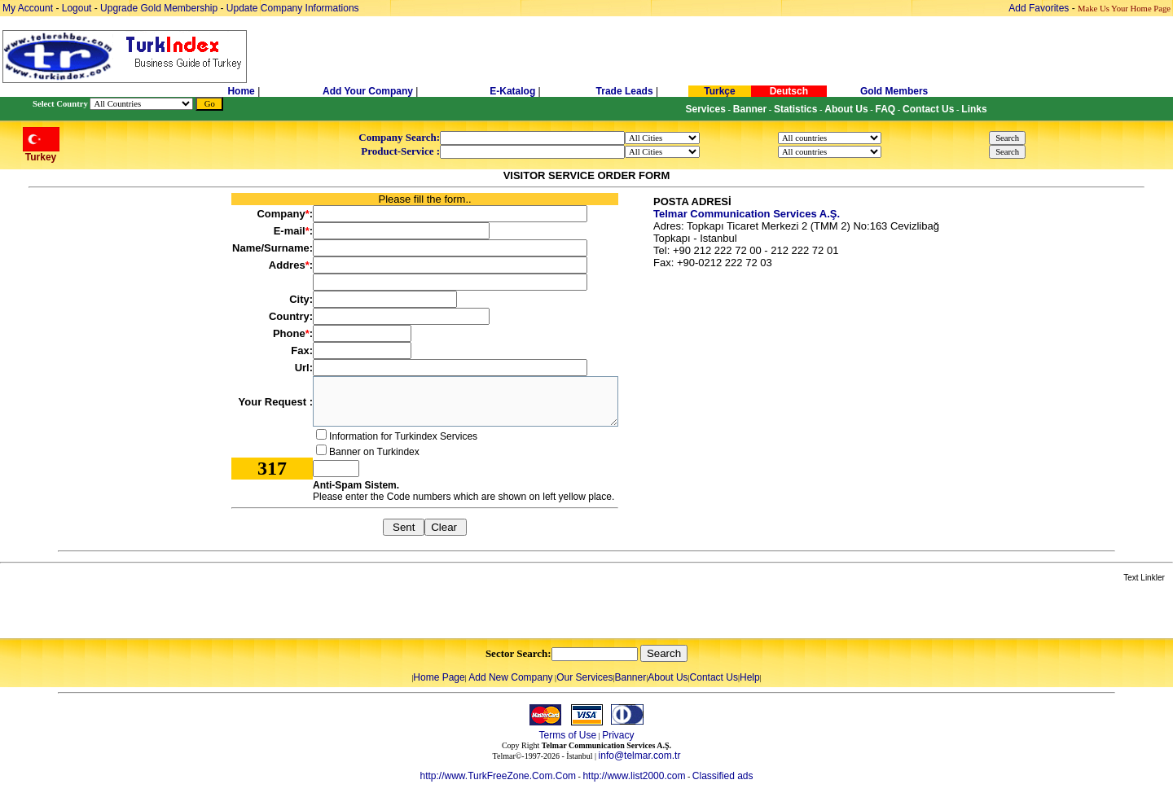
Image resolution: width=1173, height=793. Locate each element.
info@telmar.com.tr (640, 755)
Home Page (438, 677)
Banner (631, 677)
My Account (28, 8)
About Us (668, 677)
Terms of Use (567, 735)
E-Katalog (512, 91)
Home (242, 91)
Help (750, 677)
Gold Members (894, 91)
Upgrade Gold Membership (160, 8)
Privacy (618, 735)
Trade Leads (624, 91)
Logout (77, 8)
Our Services (584, 677)
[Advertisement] (193, 611)
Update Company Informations (292, 8)
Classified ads (722, 776)
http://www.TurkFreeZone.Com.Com (498, 776)
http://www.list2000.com (633, 776)
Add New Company (510, 677)
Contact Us (714, 677)
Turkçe (719, 91)
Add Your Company (369, 91)
